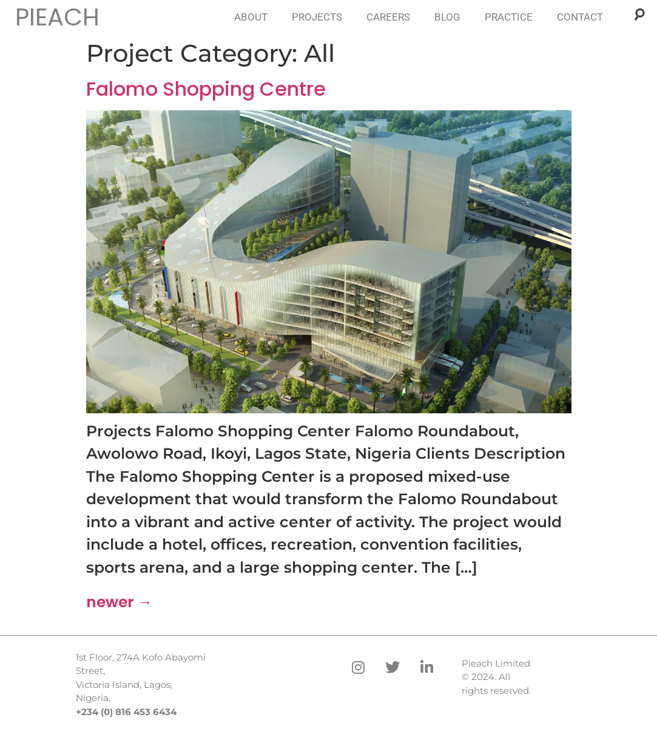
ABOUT (251, 17)
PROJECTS (317, 17)
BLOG (447, 17)
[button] (639, 14)
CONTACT (580, 17)
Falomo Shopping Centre (206, 88)
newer (119, 602)
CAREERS (388, 17)
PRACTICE (509, 17)
